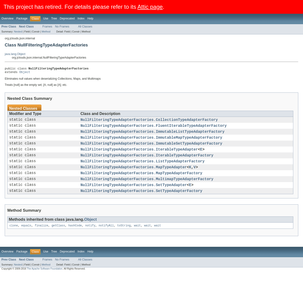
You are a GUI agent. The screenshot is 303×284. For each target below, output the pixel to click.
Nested (18, 31)
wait (137, 236)
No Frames (62, 26)
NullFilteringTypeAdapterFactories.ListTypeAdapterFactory (142, 168)
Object (24, 73)
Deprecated (67, 18)
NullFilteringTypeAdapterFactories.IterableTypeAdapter (139, 154)
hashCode (75, 236)
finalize (41, 236)
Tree (54, 18)
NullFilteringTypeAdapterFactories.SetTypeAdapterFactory (141, 201)
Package (21, 18)
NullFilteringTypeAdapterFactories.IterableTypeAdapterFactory (146, 161)
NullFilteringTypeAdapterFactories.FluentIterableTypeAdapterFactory (153, 128)
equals (26, 236)
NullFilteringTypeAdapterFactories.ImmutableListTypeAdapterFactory (152, 134)
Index (81, 18)
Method (46, 31)
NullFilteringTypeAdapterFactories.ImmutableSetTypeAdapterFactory (151, 148)
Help (90, 18)
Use (45, 18)
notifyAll (106, 236)
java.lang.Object (15, 54)
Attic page (150, 7)
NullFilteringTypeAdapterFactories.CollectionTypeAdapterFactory (149, 121)
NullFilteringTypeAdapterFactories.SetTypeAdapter (133, 194)
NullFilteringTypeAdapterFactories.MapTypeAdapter (133, 174)
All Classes (85, 26)
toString (124, 236)
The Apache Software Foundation (44, 280)
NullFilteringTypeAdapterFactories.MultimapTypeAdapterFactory (146, 188)
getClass (58, 236)
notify (90, 236)
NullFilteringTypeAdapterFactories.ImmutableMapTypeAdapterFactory (151, 141)
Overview (7, 18)
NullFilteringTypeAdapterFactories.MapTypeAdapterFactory (141, 181)
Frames (47, 26)
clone (13, 236)
